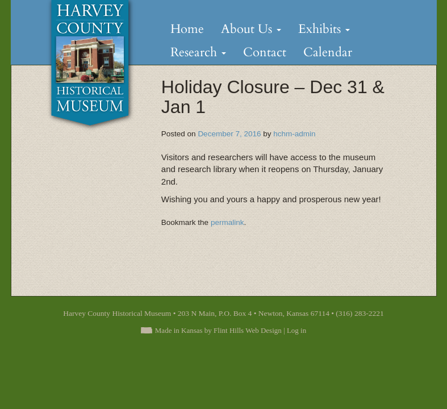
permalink (227, 222)
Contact (264, 52)
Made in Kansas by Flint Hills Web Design (218, 330)
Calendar (327, 52)
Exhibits (324, 28)
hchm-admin (294, 134)
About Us (251, 28)
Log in (296, 330)
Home (187, 28)
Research (198, 52)
